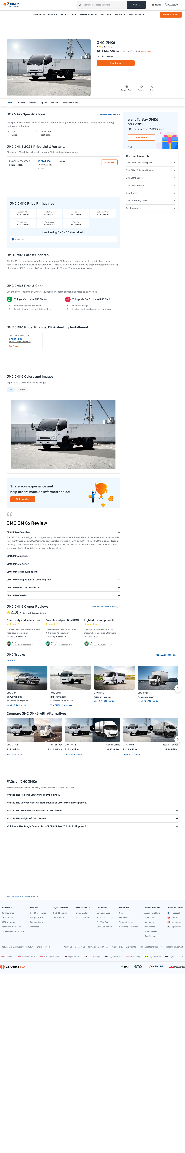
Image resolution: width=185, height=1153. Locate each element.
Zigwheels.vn (153, 956)
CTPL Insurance (8, 922)
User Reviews (150, 936)
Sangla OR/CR (36, 917)
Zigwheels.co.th (174, 956)
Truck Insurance (70, 102)
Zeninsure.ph (92, 956)
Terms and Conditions (98, 947)
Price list (21, 102)
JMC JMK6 (12, 744)
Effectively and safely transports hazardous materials (40, 620)
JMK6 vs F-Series (131, 755)
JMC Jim (11, 692)
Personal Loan (36, 922)
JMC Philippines (25, 896)
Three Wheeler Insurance (12, 931)
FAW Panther (55, 744)
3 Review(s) (107, 47)
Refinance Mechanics (148, 947)
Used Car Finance (38, 913)
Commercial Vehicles (128, 927)
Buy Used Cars (103, 913)
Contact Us (80, 947)
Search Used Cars (105, 917)
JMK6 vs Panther (15, 755)
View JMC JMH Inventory (61, 705)
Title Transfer (58, 917)
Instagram (174, 922)
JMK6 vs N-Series (73, 755)
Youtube (173, 918)
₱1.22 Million (23, 213)
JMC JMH (55, 692)
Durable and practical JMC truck (66, 620)
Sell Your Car (102, 922)
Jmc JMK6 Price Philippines (150, 162)
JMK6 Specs (113, 114)
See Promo (109, 162)
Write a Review (150, 931)
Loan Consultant (82, 917)
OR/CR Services (67, 14)
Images (32, 102)
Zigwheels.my (113, 956)
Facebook (173, 913)
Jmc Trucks (150, 193)
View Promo (115, 63)
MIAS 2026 (149, 917)
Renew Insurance (171, 14)
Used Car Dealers (104, 927)
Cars (121, 913)
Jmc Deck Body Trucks (150, 200)
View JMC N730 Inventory (149, 701)
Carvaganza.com (49, 956)
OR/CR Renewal (60, 913)
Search (136, 5)
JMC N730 (143, 692)
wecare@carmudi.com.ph (172, 947)
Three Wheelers (126, 922)
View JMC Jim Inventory (17, 705)
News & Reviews (135, 14)
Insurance (38, 14)
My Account (171, 4)
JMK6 (9, 102)
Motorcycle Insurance (11, 927)
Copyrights (131, 947)
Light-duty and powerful (99, 620)
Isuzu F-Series (170, 744)
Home (8, 896)
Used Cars (104, 14)
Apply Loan (146, 51)
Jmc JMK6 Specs (150, 178)
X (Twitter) (174, 927)
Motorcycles (124, 917)
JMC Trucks (170, 655)
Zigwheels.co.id (27, 956)
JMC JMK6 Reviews (110, 607)
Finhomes (34, 927)
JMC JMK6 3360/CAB (19, 161)
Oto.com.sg (133, 956)
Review (54, 102)
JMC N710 (99, 692)
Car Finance (149, 927)
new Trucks (15, 896)
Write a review (22, 499)
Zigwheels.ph (72, 956)
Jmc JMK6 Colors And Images (150, 170)
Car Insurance (7, 913)
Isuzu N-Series (112, 744)
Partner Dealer (81, 913)
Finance (51, 14)
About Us (68, 947)
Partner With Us (87, 14)
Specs (44, 102)
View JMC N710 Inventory (105, 701)
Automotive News (152, 913)
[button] (177, 688)
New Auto (119, 14)
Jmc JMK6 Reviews (150, 185)
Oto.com (7, 956)
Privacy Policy (117, 947)
